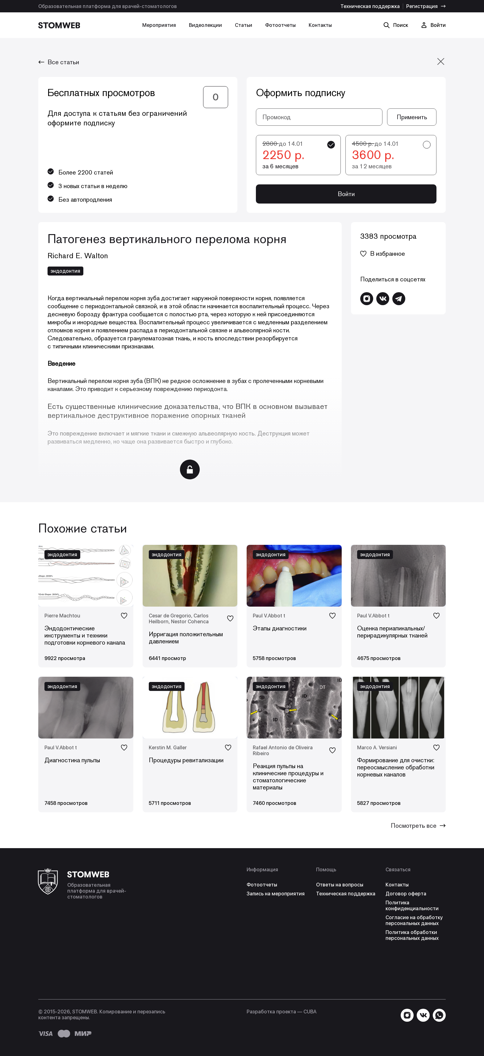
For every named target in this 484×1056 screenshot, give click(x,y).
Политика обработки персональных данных (412, 935)
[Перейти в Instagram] (366, 298)
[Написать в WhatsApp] (439, 1015)
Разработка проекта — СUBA (281, 1012)
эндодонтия (65, 271)
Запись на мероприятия (276, 894)
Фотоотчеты (280, 25)
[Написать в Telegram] (398, 298)
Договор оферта (406, 894)
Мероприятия (159, 25)
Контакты (320, 25)
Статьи (243, 25)
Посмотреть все (418, 826)
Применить (412, 117)
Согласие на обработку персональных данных (414, 920)
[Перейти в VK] (382, 298)
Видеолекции (205, 25)
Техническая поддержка (370, 6)
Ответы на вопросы (339, 885)
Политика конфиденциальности (412, 905)
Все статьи (58, 62)
